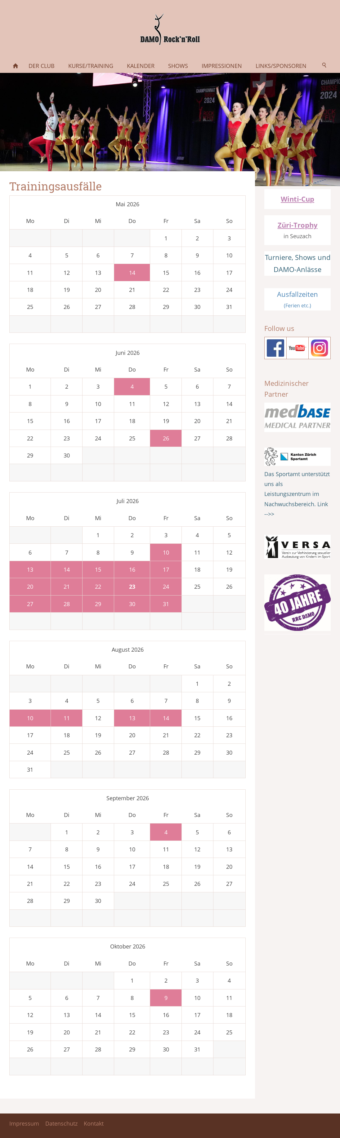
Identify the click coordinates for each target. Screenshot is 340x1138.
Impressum (24, 1123)
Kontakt (94, 1123)
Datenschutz (61, 1123)
